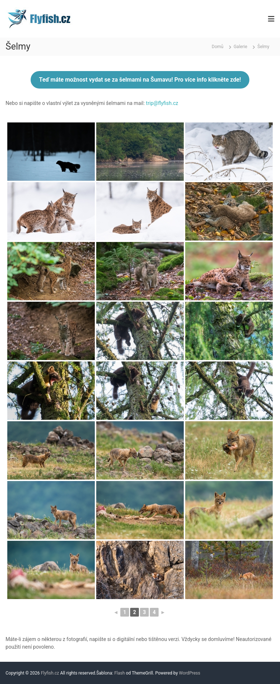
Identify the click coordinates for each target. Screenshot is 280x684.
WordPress (189, 673)
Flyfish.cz (50, 673)
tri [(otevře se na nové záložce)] (148, 103)
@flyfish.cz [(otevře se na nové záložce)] (165, 103)
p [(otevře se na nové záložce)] (152, 103)
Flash (119, 673)
